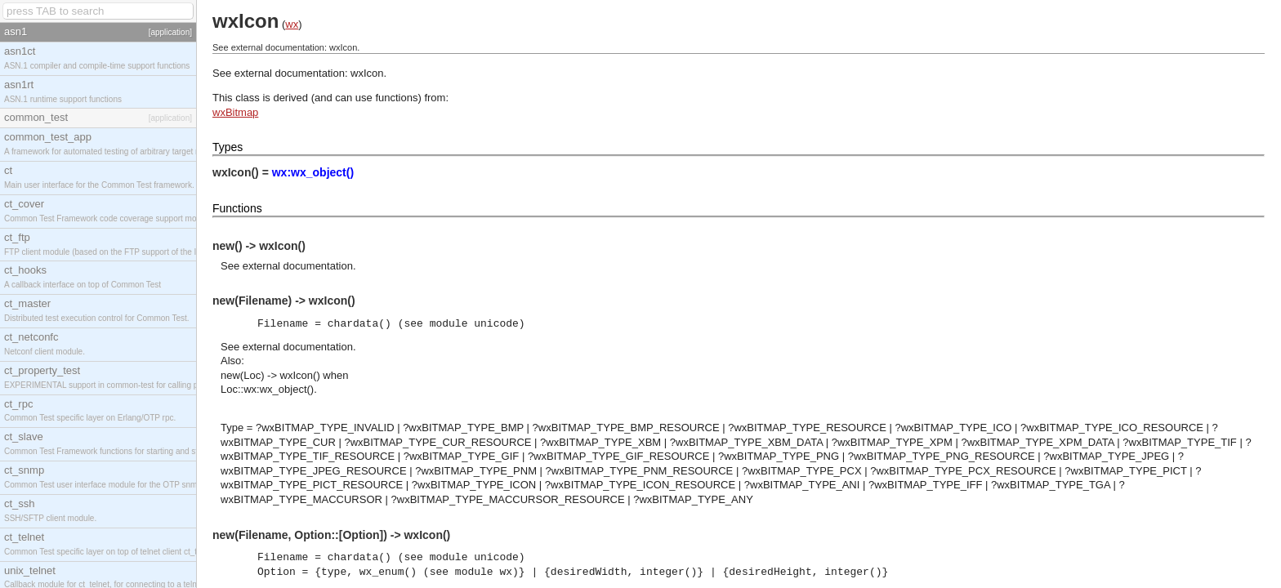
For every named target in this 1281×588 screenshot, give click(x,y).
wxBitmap (235, 112)
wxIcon (366, 73)
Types (227, 147)
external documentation (298, 266)
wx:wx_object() (313, 172)
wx (291, 24)
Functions (237, 208)
